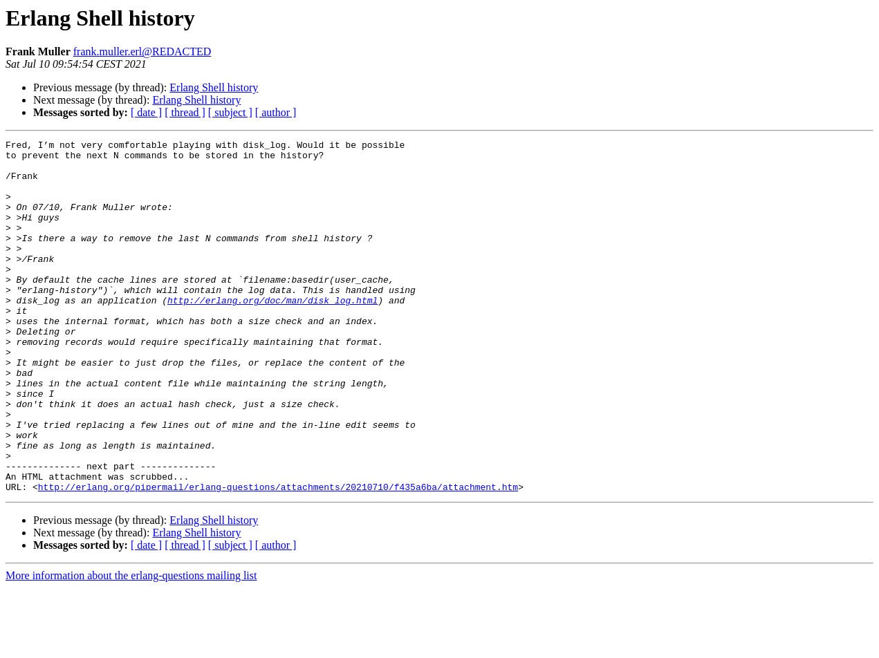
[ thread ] (185, 112)
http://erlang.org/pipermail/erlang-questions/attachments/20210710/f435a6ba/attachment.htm (278, 557)
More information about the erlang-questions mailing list (131, 646)
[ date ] (146, 112)
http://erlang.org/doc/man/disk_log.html (272, 333)
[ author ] (276, 112)
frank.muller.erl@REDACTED (142, 51)
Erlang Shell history (213, 87)
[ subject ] (230, 112)
